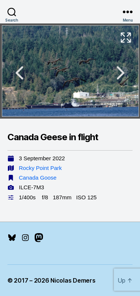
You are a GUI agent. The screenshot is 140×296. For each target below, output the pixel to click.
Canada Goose (38, 177)
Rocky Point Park (40, 168)
